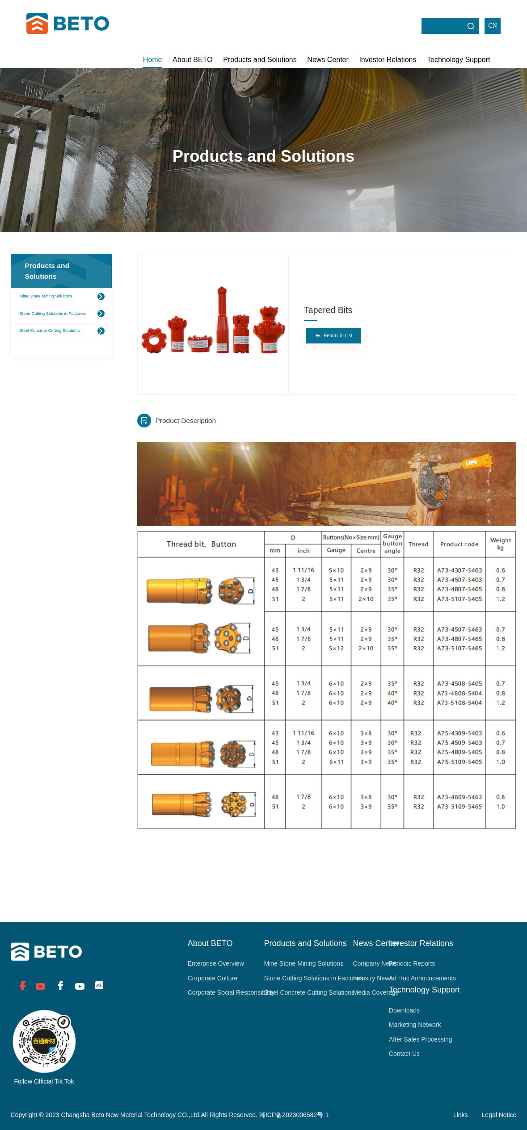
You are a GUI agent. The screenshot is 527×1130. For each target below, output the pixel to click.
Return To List (338, 335)
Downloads (404, 1010)
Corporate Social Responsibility (231, 992)
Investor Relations (387, 59)
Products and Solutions (260, 59)
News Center (327, 59)
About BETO (193, 59)
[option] (213, 319)
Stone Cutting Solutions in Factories (53, 313)
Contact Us (404, 1053)
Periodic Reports (412, 963)
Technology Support (458, 59)
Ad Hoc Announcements (422, 978)
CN (492, 25)
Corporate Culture (212, 978)
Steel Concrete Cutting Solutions (50, 330)
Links (460, 1114)
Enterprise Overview (216, 963)
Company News (375, 963)
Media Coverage (376, 992)
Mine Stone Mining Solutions (46, 296)
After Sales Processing (420, 1039)
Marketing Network (415, 1024)
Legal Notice (499, 1114)
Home (152, 59)
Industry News (372, 978)
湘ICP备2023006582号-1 (294, 1114)
